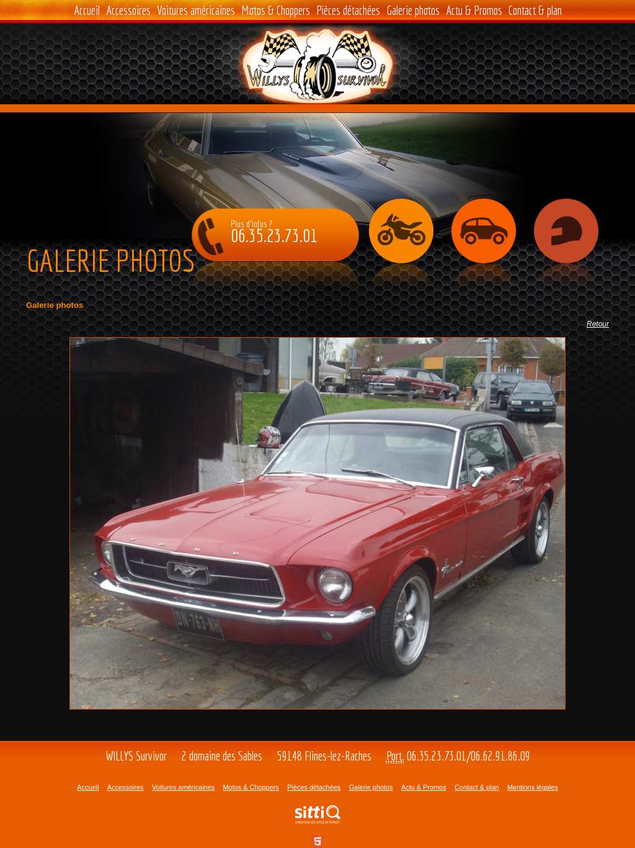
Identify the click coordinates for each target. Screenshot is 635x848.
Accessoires (128, 10)
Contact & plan (535, 10)
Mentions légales (532, 787)
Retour (598, 324)
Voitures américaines (196, 10)
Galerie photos (413, 10)
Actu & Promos (474, 10)
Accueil (87, 10)
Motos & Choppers (275, 10)
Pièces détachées (348, 10)
